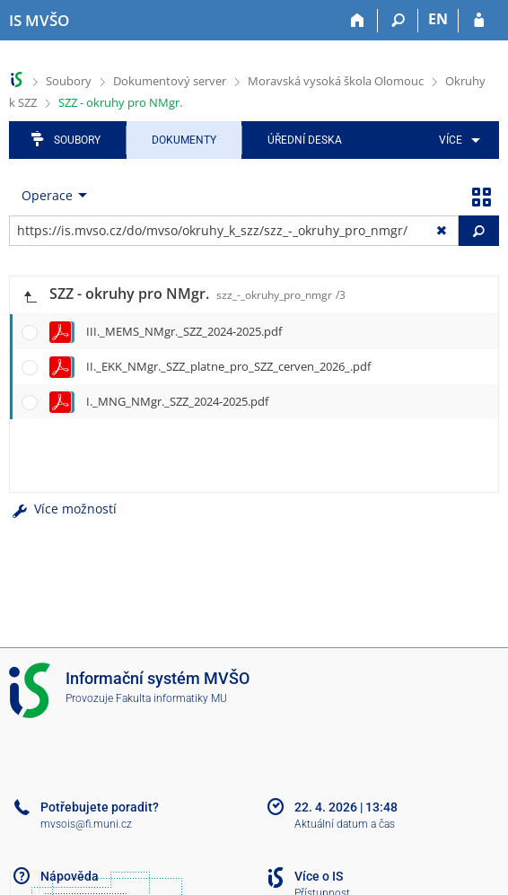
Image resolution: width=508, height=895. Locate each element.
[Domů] (357, 20)
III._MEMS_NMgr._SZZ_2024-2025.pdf (184, 331)
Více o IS (318, 876)
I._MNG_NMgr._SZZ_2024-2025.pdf (177, 401)
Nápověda (69, 876)
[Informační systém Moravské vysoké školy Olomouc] (39, 20)
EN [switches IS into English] (438, 19)
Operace (47, 195)
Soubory (69, 81)
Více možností (63, 508)
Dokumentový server (169, 81)
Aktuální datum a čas (344, 824)
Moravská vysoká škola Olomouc (336, 81)
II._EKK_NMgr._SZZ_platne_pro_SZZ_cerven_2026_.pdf (228, 366)
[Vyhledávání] (398, 20)
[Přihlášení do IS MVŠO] (479, 20)
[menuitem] (456, 140)
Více (450, 140)
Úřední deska (304, 140)
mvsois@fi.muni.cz (86, 824)
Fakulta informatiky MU (171, 698)
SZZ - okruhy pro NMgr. (120, 102)
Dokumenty (184, 140)
